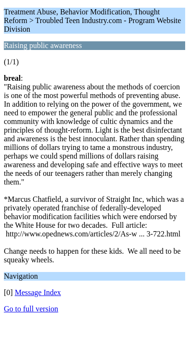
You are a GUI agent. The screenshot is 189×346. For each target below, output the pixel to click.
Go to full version (31, 309)
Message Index (38, 292)
